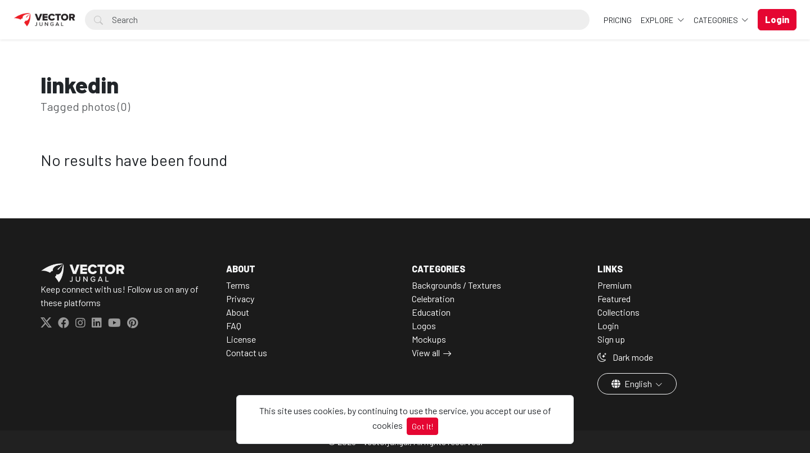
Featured (614, 298)
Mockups (429, 339)
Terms (238, 285)
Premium (614, 285)
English (632, 383)
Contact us (246, 352)
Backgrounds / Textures (456, 285)
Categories (717, 20)
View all (426, 352)
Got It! (422, 426)
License (241, 339)
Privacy (240, 298)
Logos (424, 325)
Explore (658, 20)
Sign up (611, 339)
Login (608, 325)
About (237, 312)
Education (431, 312)
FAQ (233, 325)
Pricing (618, 20)
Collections (618, 312)
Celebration (433, 298)
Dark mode (625, 357)
